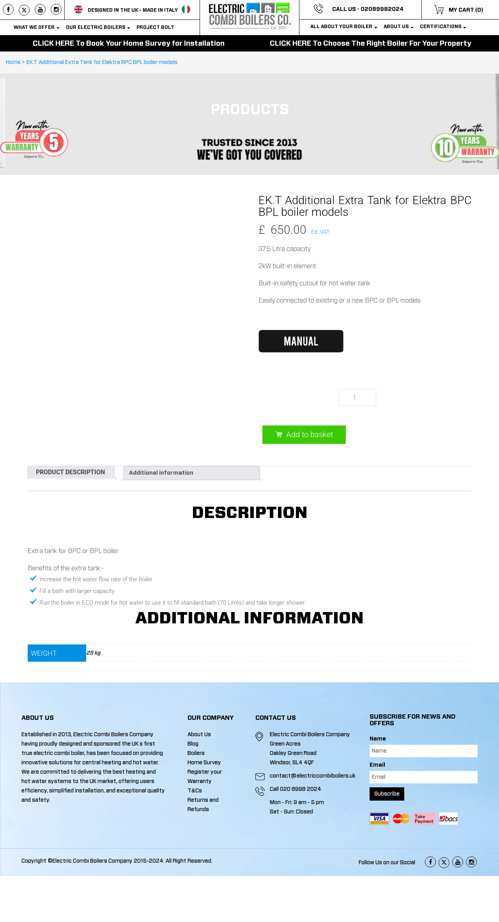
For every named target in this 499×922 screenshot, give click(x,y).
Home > (16, 62)
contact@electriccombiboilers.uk (312, 776)
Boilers (196, 753)
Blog (193, 744)
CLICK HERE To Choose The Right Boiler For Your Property (370, 43)
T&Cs (195, 791)
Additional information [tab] (161, 473)
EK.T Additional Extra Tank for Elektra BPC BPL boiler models (102, 62)
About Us (399, 26)
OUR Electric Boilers (98, 27)
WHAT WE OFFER (37, 27)
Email (377, 765)
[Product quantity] (357, 397)
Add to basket (309, 434)
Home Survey (204, 762)
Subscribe (387, 794)
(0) (479, 10)
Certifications (443, 26)
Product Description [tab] (70, 472)
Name (378, 739)
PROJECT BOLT (155, 27)
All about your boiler (343, 26)
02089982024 (381, 9)
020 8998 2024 (300, 789)
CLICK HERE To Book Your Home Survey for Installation (129, 43)
